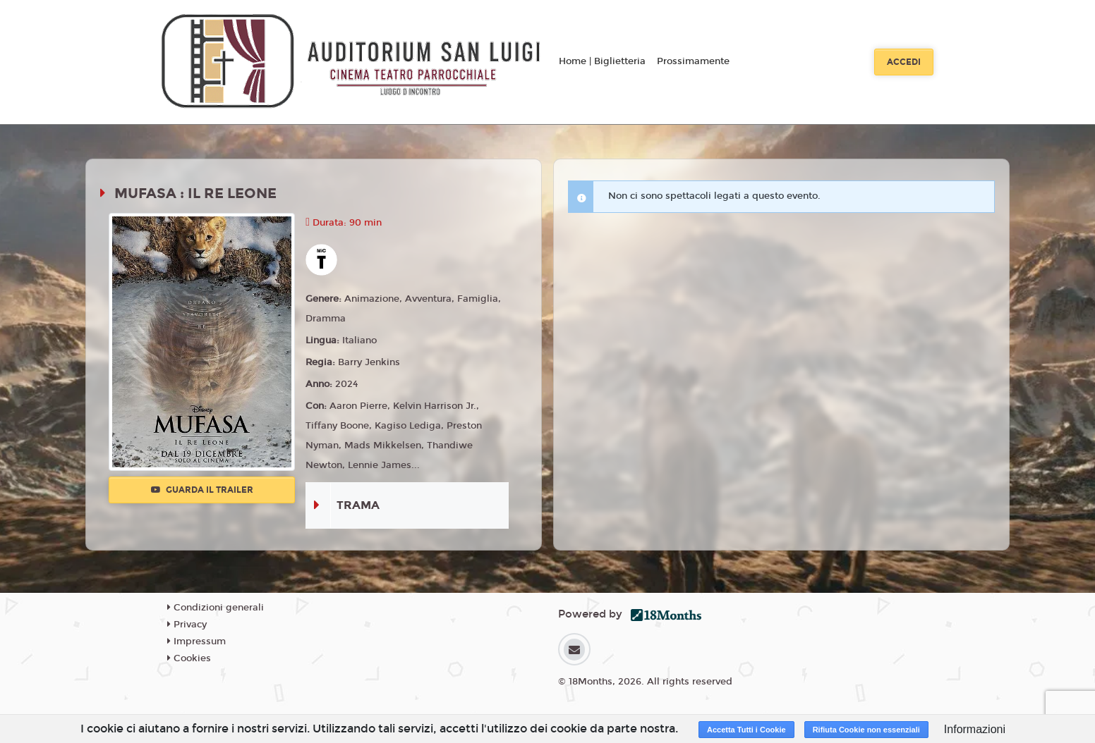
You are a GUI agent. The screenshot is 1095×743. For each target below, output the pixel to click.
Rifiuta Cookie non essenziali (866, 729)
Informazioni (974, 729)
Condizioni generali (215, 607)
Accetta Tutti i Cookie (746, 729)
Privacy (187, 624)
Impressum (196, 641)
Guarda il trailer (202, 490)
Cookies (189, 658)
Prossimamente (693, 61)
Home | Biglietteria (602, 61)
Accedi (904, 62)
